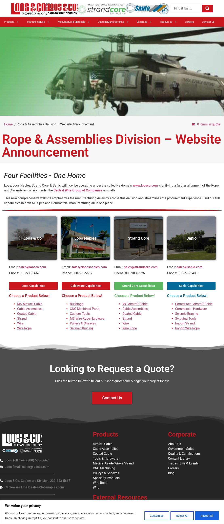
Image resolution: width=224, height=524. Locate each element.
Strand (22, 318)
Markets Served (38, 22)
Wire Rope (24, 328)
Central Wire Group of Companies (78, 190)
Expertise (144, 22)
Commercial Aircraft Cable (193, 304)
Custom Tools (80, 314)
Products (11, 22)
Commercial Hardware (191, 309)
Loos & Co (32, 238)
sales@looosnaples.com (89, 267)
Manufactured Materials (74, 22)
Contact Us (208, 21)
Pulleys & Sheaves (83, 323)
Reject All (181, 515)
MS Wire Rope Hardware (87, 318)
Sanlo (191, 238)
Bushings (76, 304)
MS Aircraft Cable (29, 304)
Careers (189, 21)
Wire (20, 323)
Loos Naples (85, 238)
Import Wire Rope (187, 328)
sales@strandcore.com (141, 267)
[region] (112, 512)
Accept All (206, 515)
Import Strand (185, 323)
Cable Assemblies (29, 309)
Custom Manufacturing (113, 22)
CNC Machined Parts (84, 309)
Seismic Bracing (81, 328)
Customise (154, 515)
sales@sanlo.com (189, 267)
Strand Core (138, 238)
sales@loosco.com (32, 267)
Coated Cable (26, 314)
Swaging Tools (185, 318)
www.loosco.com (145, 185)
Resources (168, 22)
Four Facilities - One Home (45, 175)
